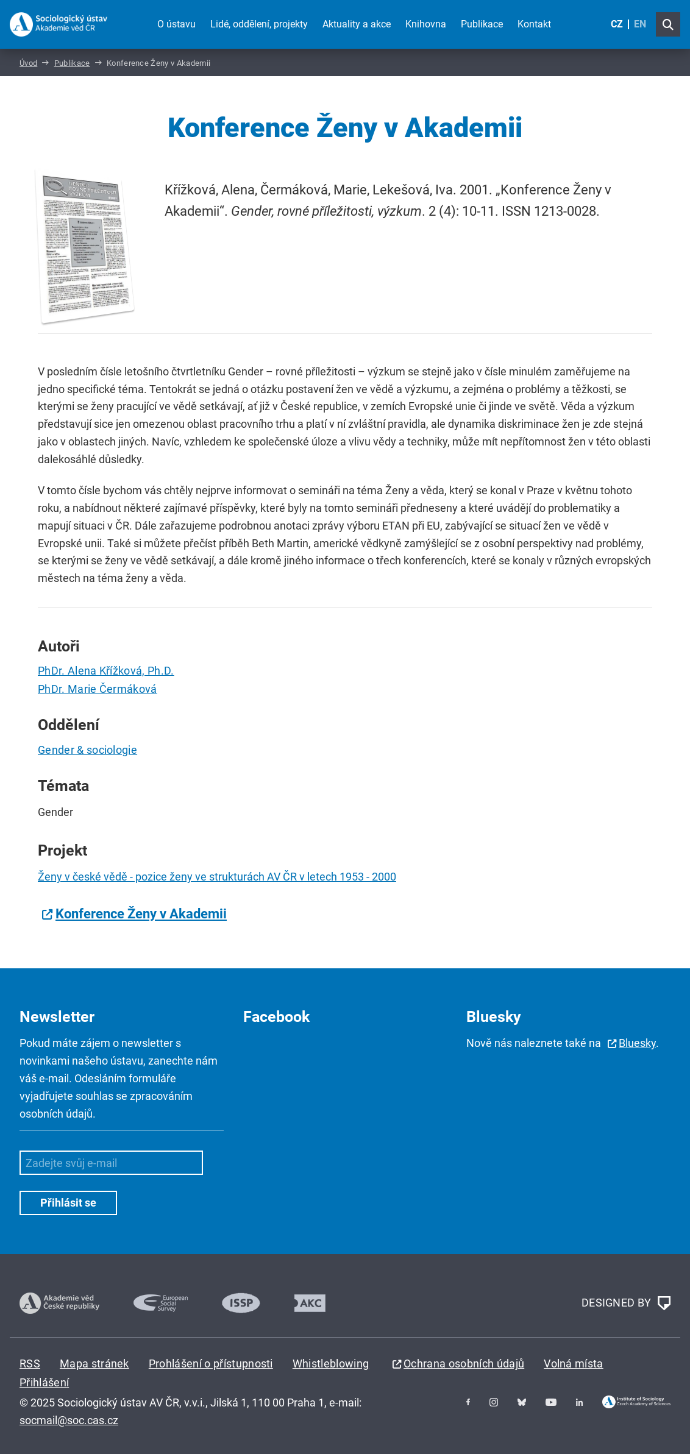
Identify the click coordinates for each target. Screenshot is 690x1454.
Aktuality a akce (356, 24)
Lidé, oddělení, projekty (259, 24)
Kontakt (534, 24)
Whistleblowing (331, 1363)
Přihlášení (44, 1382)
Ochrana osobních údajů (464, 1363)
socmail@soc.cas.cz (69, 1420)
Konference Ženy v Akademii (141, 913)
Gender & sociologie (87, 749)
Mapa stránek (94, 1363)
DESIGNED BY (626, 1303)
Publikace (482, 24)
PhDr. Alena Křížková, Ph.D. (106, 670)
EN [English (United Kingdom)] (640, 24)
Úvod (28, 63)
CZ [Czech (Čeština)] (617, 24)
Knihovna (425, 24)
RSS (30, 1363)
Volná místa (573, 1363)
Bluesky (637, 1043)
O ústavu (176, 24)
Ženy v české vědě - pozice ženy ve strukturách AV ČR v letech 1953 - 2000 (217, 876)
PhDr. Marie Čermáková (97, 689)
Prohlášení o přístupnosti (211, 1363)
